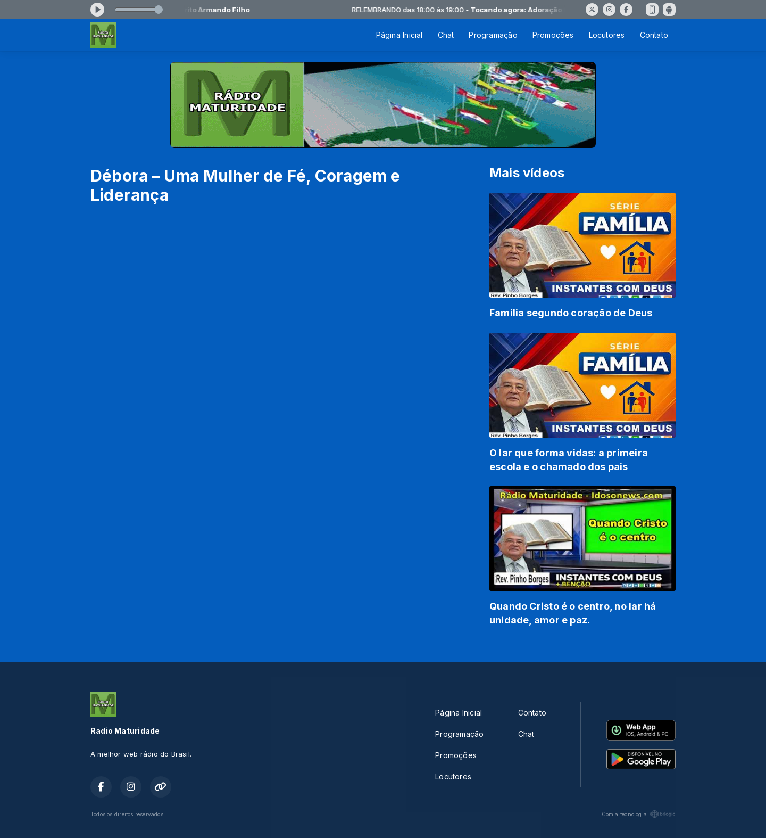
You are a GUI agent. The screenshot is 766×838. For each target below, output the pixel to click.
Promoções (553, 34)
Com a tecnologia (639, 814)
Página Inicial (399, 34)
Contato (654, 34)
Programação (493, 34)
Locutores (607, 34)
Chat (446, 34)
